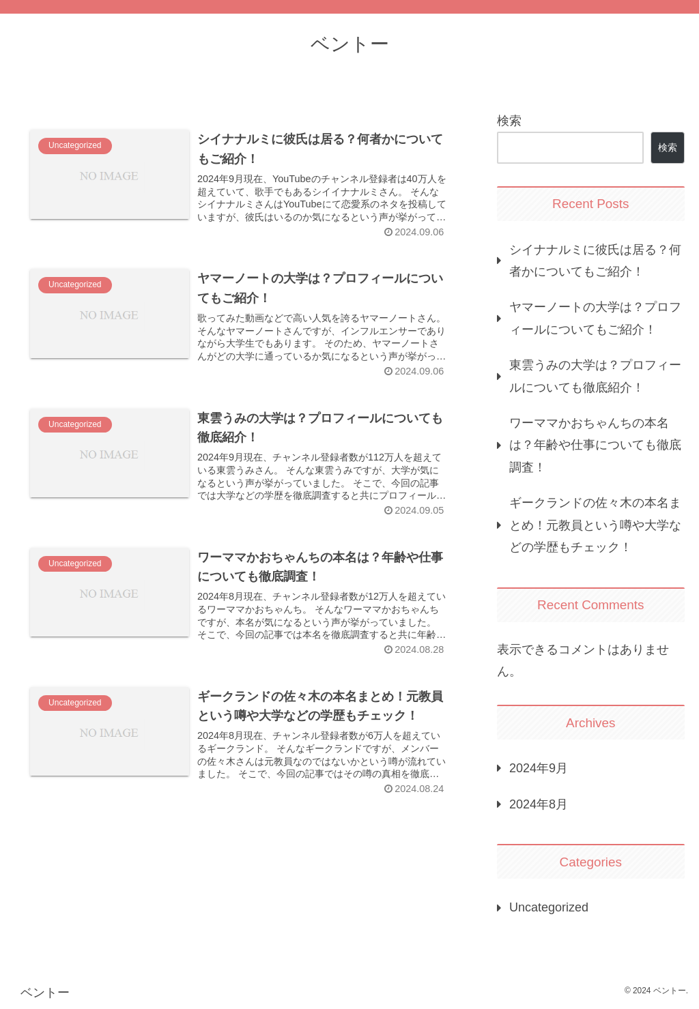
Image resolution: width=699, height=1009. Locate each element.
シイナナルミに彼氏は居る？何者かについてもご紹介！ (595, 260)
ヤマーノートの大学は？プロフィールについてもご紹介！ (595, 318)
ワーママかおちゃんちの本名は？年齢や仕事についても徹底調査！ (595, 445)
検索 (509, 121)
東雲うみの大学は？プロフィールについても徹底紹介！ (595, 376)
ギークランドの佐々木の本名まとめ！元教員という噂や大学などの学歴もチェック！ (595, 525)
